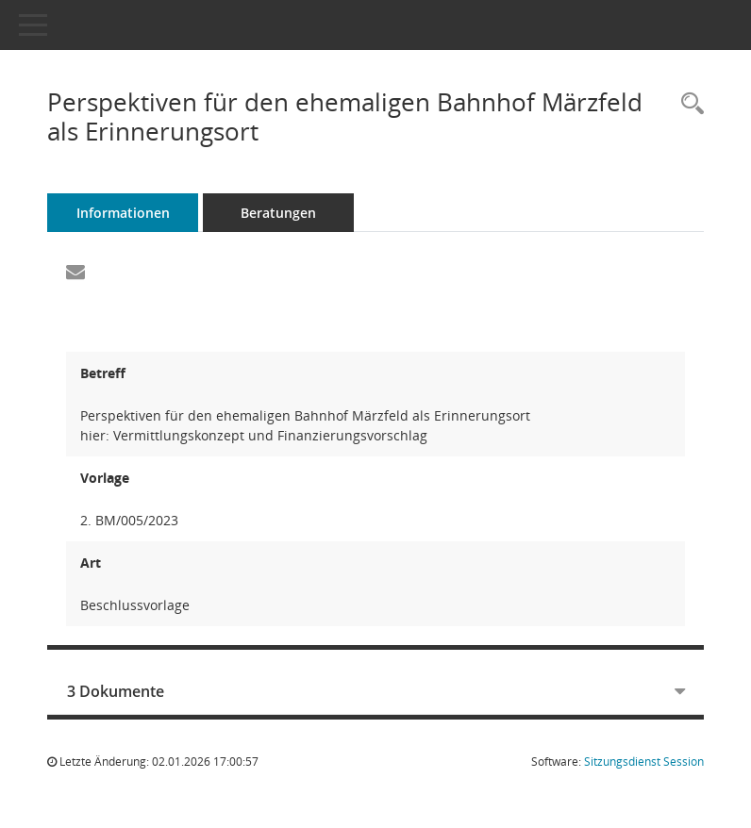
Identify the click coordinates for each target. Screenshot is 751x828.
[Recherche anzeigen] (688, 104)
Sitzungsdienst (644, 761)
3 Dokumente (115, 691)
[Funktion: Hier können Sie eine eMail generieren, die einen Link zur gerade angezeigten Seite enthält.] (75, 273)
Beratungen (278, 213)
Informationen (123, 213)
